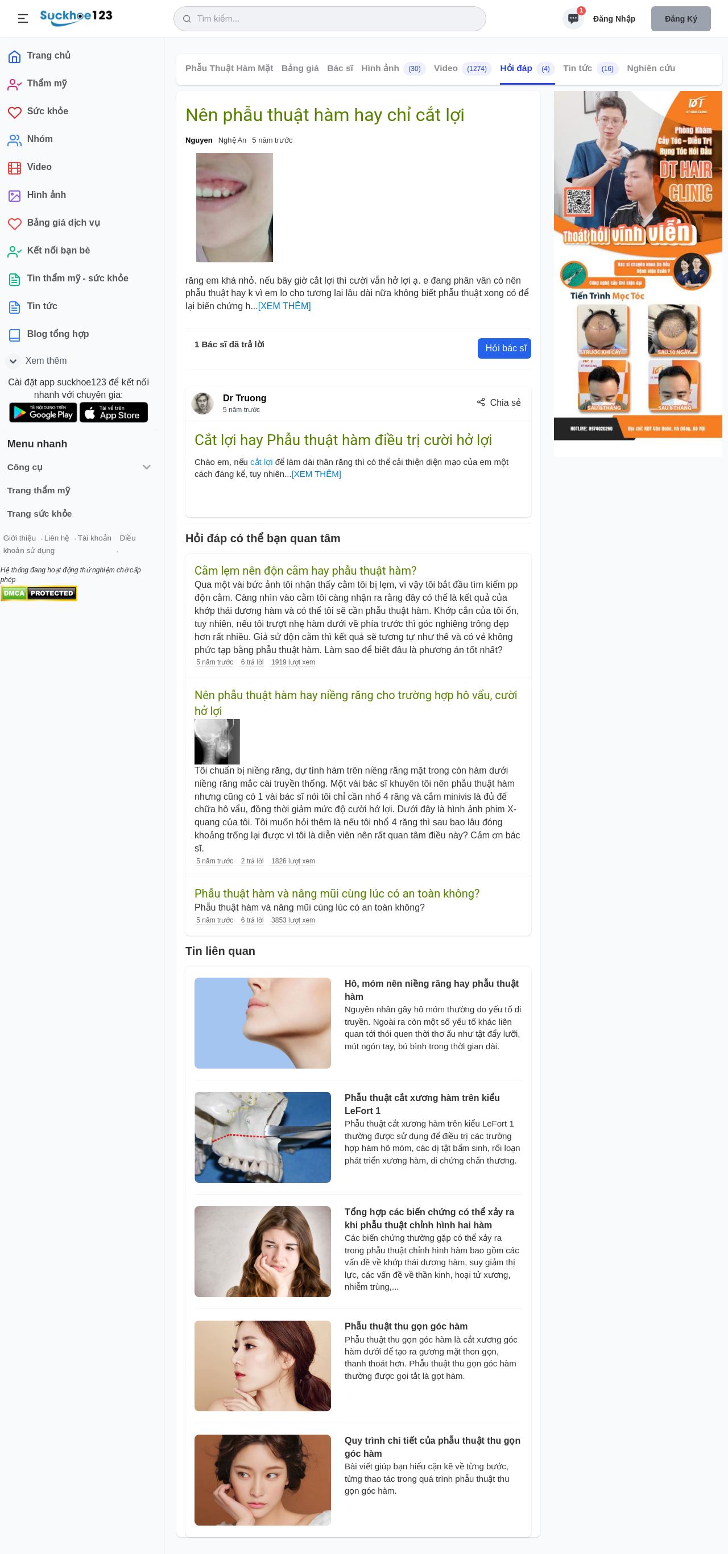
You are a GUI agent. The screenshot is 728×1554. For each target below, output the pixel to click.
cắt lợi (261, 462)
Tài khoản (101, 539)
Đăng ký (681, 18)
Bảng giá (300, 68)
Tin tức (591, 69)
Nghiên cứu (651, 68)
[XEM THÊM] (284, 306)
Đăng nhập (614, 18)
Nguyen (199, 140)
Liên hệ (63, 539)
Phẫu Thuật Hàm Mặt (229, 68)
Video (463, 69)
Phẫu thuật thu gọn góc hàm (406, 1326)
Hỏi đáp (527, 69)
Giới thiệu (26, 539)
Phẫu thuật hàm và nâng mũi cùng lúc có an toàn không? (337, 893)
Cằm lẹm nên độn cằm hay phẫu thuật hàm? (305, 570)
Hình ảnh (393, 69)
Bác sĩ (340, 68)
